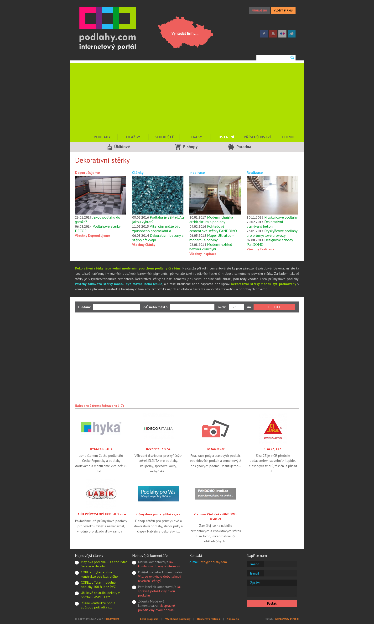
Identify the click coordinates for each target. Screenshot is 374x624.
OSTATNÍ (226, 136)
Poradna (243, 146)
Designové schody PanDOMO (270, 242)
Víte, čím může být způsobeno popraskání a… (156, 228)
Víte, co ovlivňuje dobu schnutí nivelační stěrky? (159, 578)
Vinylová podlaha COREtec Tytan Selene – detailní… (104, 564)
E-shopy (190, 146)
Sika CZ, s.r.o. (273, 449)
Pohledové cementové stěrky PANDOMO (213, 228)
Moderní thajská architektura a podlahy (211, 219)
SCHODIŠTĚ (164, 136)
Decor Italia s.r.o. (158, 449)
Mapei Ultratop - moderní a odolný (211, 237)
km (248, 307)
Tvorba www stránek (286, 618)
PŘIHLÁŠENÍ (259, 10)
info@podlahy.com (213, 562)
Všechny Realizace (260, 249)
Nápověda (233, 619)
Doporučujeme (87, 172)
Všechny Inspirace (203, 254)
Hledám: (84, 307)
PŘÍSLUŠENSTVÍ (257, 136)
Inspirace (197, 172)
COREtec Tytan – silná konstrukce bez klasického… (100, 574)
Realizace (255, 172)
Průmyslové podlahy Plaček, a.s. (158, 514)
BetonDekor (215, 449)
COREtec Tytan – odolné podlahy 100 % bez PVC (98, 584)
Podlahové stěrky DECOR (97, 228)
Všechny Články (143, 244)
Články (138, 172)
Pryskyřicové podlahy (280, 217)
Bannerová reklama (208, 619)
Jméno (254, 564)
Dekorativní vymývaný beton (265, 224)
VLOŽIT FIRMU (283, 10)
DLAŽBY (133, 136)
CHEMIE (288, 136)
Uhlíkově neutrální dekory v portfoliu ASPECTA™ (100, 595)
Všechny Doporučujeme (92, 235)
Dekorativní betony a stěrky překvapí (157, 237)
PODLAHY (102, 136)
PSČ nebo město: (155, 307)
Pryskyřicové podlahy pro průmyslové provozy (272, 233)
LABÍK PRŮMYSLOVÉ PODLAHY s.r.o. (101, 514)
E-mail (254, 573)
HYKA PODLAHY (101, 449)
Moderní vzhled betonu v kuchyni (210, 246)
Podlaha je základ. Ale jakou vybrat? (158, 219)
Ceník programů (149, 619)
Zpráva (255, 583)
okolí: (222, 307)
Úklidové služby (122, 148)
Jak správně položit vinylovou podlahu (159, 591)
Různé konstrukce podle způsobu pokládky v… (98, 605)
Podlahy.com (111, 618)
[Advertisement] (187, 96)
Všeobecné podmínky (177, 619)
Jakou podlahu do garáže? (97, 219)
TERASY (195, 136)
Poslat (272, 603)
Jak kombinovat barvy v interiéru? (159, 564)
